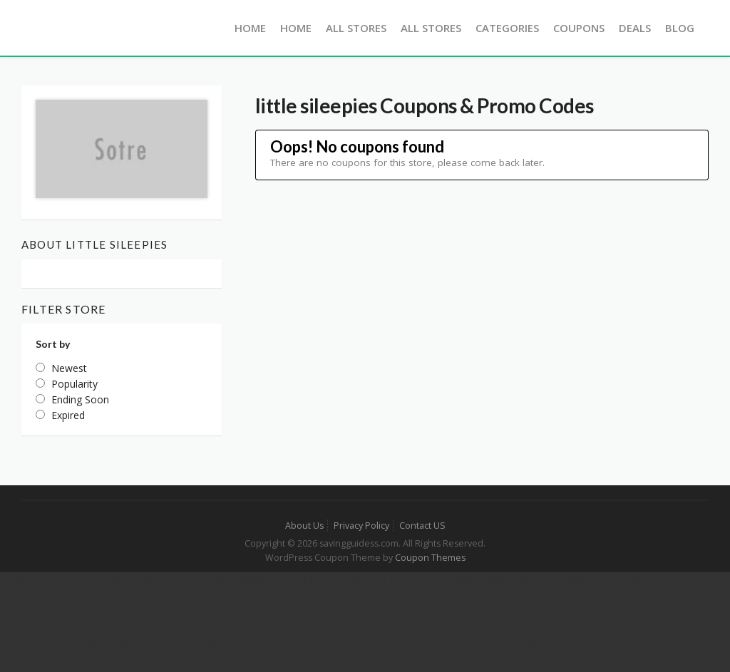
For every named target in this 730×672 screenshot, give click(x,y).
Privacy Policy (361, 525)
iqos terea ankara (133, 664)
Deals (635, 28)
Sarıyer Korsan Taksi (254, 600)
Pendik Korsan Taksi (46, 600)
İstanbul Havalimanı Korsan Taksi (510, 600)
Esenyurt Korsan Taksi (502, 622)
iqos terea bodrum (43, 664)
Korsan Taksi (30, 579)
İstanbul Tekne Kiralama (616, 622)
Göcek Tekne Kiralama (167, 643)
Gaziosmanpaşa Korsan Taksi (375, 622)
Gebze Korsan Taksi (459, 579)
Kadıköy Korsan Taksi (150, 600)
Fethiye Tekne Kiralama (54, 643)
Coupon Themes (430, 558)
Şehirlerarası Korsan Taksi (126, 579)
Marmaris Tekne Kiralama (286, 643)
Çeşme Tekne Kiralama (406, 643)
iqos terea (203, 664)
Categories (507, 28)
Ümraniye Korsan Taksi (352, 579)
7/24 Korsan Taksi (258, 622)
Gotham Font (305, 664)
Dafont (250, 664)
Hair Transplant (581, 643)
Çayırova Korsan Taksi (564, 579)
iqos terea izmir (659, 643)
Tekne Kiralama (503, 643)
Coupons (579, 28)
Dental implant (377, 664)
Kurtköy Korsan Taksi (671, 579)
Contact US (422, 525)
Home (250, 28)
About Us (304, 525)
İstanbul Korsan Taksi (242, 579)
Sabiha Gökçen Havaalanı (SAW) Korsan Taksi (105, 622)
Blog (679, 28)
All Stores (356, 28)
